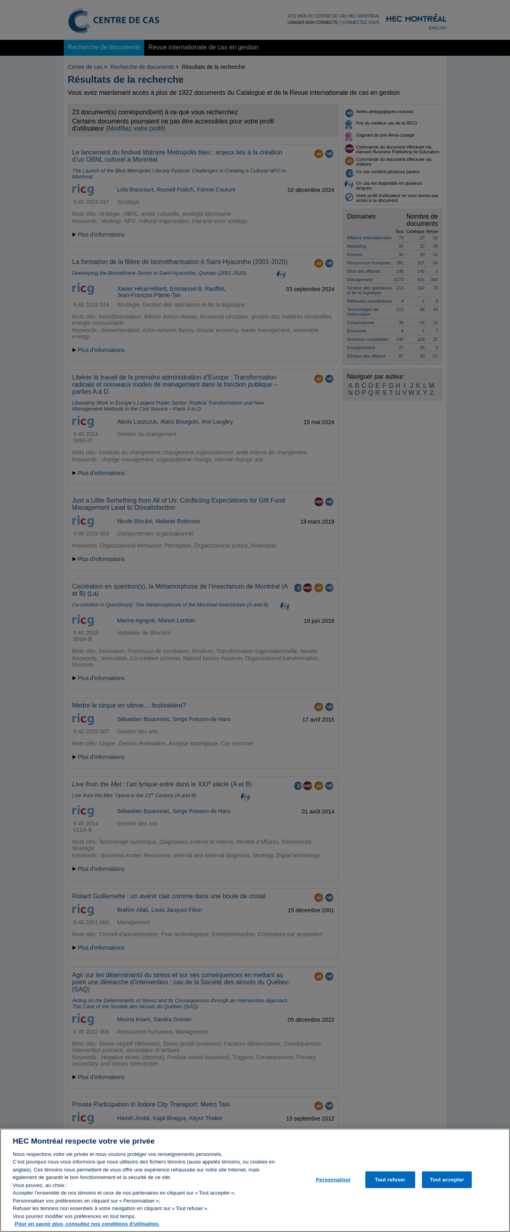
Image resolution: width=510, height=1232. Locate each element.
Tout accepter (447, 1184)
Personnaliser (333, 1184)
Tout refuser (390, 1184)
